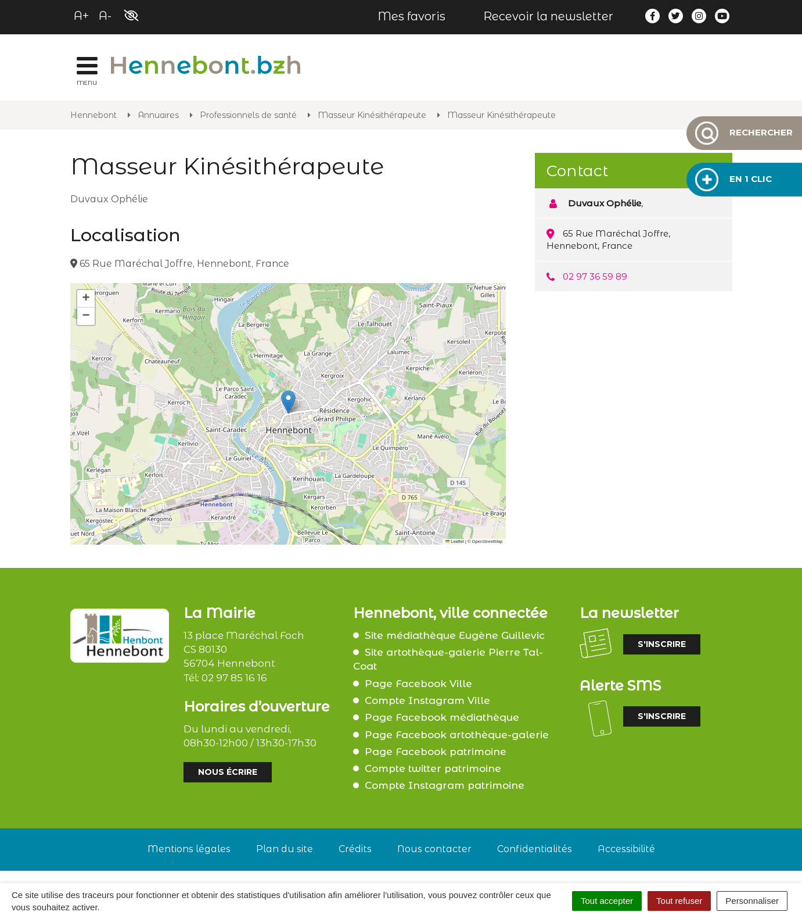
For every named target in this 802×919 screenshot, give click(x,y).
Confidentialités (534, 848)
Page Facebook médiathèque (442, 717)
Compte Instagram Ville (427, 700)
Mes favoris (411, 16)
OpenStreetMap (487, 541)
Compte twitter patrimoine (433, 768)
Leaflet (454, 541)
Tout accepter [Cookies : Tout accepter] (607, 901)
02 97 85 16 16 (234, 678)
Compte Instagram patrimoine (444, 785)
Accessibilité (626, 848)
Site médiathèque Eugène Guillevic (455, 635)
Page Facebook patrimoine (435, 751)
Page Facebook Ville (418, 683)
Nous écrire (227, 772)
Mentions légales (189, 848)
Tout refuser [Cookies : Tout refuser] (679, 901)
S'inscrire (662, 644)
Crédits (355, 848)
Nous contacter (434, 848)
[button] (288, 402)
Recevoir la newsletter (548, 16)
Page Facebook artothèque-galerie (457, 735)
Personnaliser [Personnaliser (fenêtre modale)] (752, 901)
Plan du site (284, 848)
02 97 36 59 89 (595, 276)
